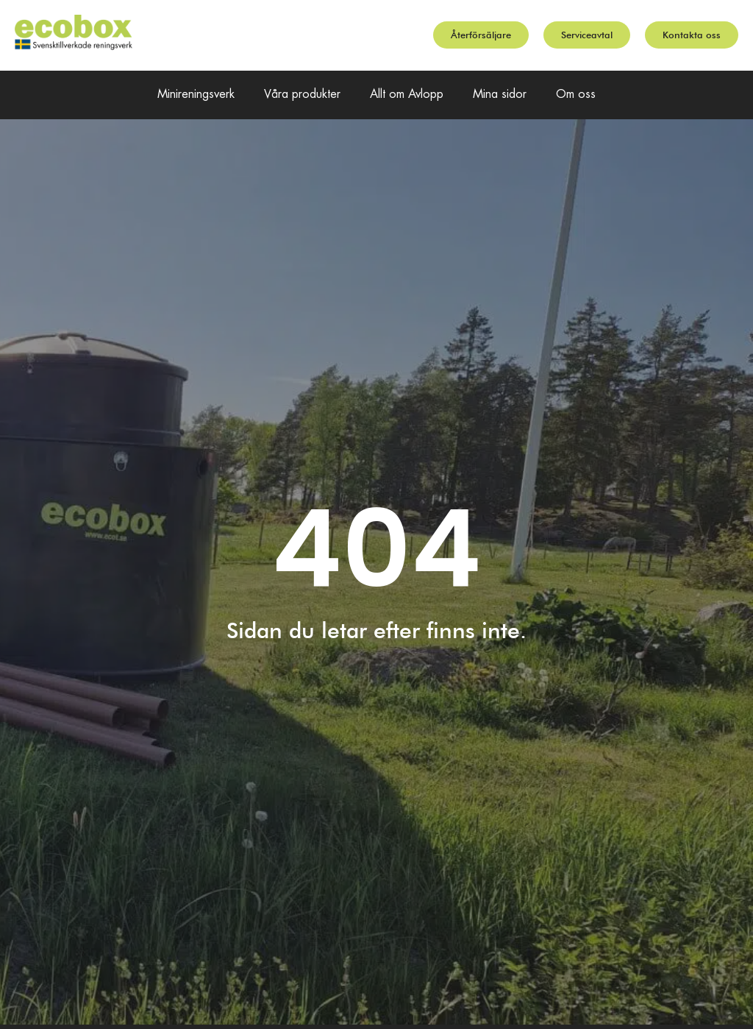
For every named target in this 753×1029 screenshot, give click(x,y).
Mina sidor (500, 94)
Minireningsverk (196, 94)
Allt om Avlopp (406, 94)
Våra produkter (302, 94)
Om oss (576, 94)
